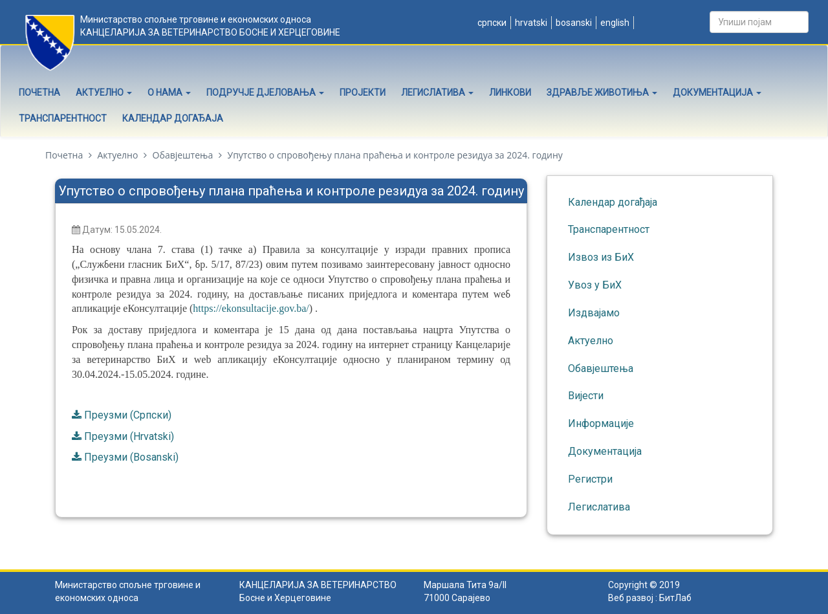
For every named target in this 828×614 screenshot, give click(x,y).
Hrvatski (530, 22)
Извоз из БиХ (601, 257)
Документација (717, 92)
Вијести (586, 395)
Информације (601, 423)
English (613, 22)
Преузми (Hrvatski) (129, 436)
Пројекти (363, 92)
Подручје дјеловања (265, 92)
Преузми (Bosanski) (131, 457)
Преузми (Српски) (127, 415)
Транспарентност (63, 118)
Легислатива (437, 92)
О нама (169, 92)
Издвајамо (594, 313)
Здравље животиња (602, 92)
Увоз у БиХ (595, 285)
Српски (491, 22)
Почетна (39, 92)
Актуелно (104, 92)
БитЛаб (675, 598)
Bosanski (573, 22)
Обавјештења (183, 155)
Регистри (590, 479)
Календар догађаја (172, 118)
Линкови (510, 92)
